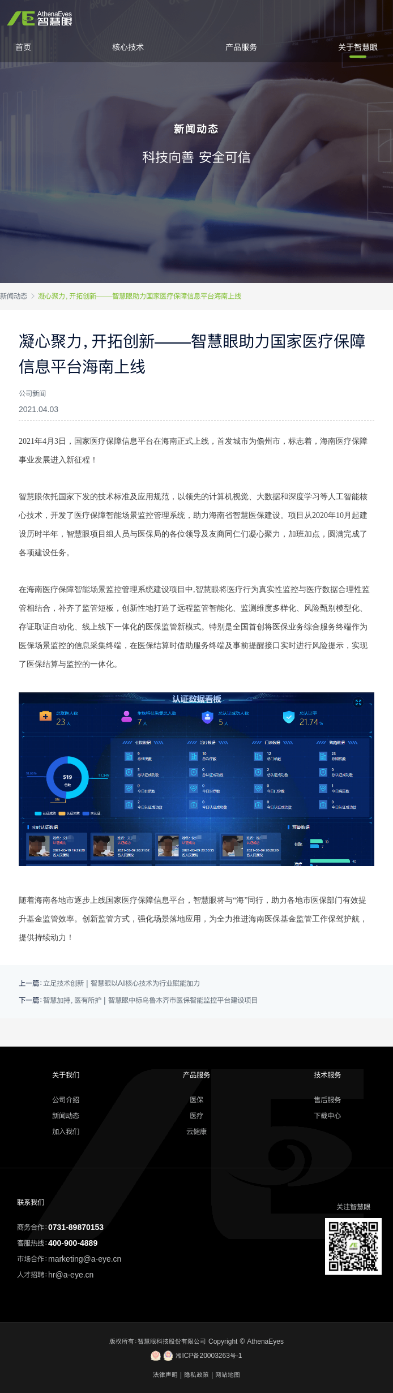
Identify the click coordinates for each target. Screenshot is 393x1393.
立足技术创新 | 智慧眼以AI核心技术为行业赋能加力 (121, 983)
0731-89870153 (76, 1227)
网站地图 (227, 1374)
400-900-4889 (72, 1243)
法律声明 (165, 1374)
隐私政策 (196, 1374)
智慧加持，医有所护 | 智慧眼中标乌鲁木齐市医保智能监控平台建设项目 (150, 1000)
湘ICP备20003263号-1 (196, 1355)
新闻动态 (13, 296)
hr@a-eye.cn (70, 1275)
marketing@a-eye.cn (84, 1259)
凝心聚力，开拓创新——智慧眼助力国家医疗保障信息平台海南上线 (139, 296)
